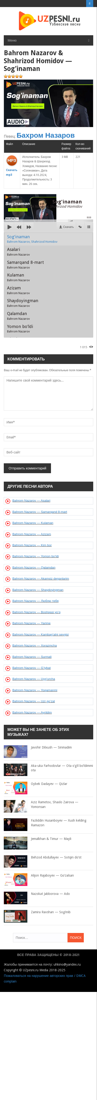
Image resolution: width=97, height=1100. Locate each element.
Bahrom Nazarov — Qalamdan (33, 567)
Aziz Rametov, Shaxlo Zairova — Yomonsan (41, 804)
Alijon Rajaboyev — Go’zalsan (39, 875)
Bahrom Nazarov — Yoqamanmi (34, 690)
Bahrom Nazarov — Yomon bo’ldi (35, 556)
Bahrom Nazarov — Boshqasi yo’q (36, 612)
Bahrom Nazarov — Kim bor (32, 545)
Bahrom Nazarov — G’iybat (31, 668)
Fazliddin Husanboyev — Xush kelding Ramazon (45, 822)
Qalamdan (18, 315)
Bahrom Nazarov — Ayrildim (32, 712)
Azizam (18, 290)
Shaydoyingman (22, 303)
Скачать (68, 227)
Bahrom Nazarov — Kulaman (32, 523)
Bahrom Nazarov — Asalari (31, 500)
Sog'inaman (32, 239)
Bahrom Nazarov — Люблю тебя (35, 601)
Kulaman (18, 277)
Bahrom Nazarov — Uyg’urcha (33, 679)
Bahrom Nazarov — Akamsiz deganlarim (40, 578)
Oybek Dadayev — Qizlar (35, 784)
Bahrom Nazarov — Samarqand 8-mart (39, 512)
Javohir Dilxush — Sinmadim (38, 747)
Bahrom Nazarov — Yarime (31, 623)
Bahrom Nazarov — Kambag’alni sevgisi (40, 634)
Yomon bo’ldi (20, 328)
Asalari (18, 251)
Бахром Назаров (46, 135)
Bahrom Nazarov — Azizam (31, 534)
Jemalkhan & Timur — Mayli (37, 839)
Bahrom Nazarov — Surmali (31, 657)
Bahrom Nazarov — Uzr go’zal (33, 701)
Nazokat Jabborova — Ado (37, 894)
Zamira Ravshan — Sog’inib (37, 912)
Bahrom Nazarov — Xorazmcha (34, 645)
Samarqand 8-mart (25, 264)
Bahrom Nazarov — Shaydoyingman (37, 590)
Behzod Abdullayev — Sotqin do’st (42, 857)
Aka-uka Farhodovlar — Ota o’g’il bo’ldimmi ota (48, 768)
